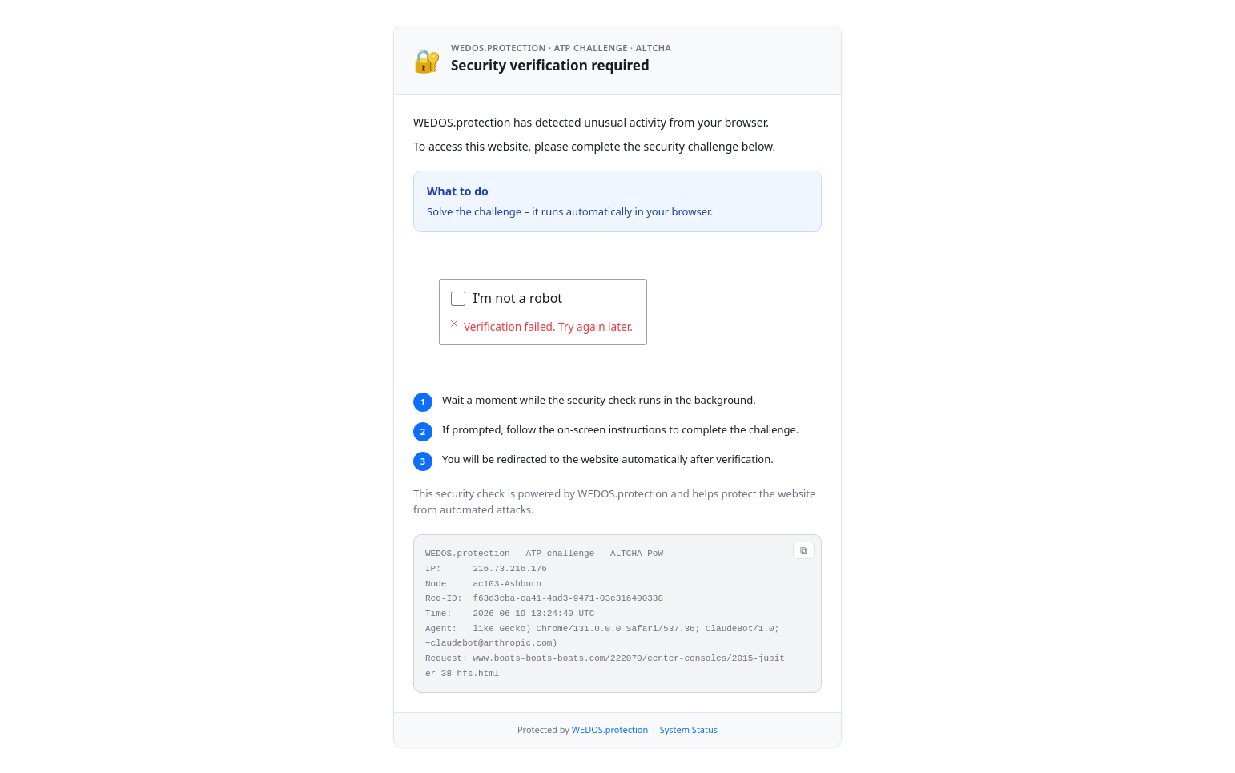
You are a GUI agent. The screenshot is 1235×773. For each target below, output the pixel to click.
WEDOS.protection (610, 729)
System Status (689, 729)
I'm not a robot (518, 298)
